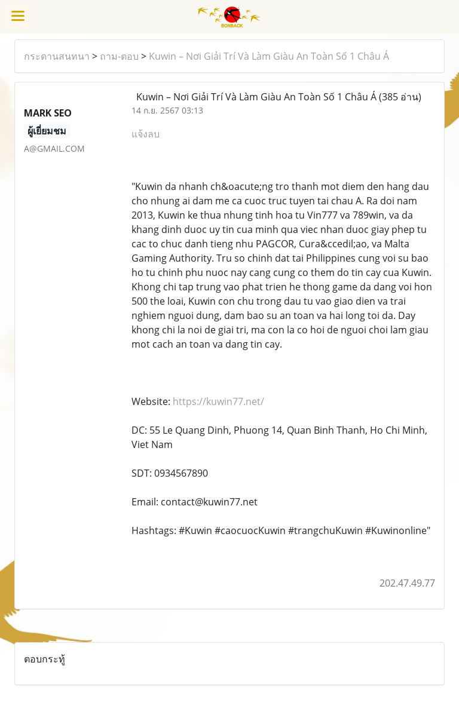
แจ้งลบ (145, 133)
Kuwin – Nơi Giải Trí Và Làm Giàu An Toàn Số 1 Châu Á (269, 56)
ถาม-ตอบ (119, 56)
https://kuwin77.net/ (218, 401)
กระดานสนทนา (57, 56)
